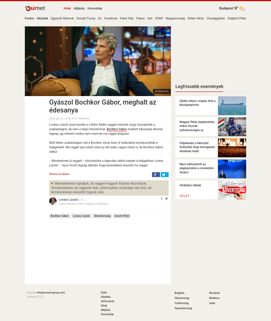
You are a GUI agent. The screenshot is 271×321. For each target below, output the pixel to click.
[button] (156, 174)
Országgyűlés (216, 18)
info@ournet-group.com (51, 292)
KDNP (159, 18)
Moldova (214, 298)
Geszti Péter (122, 216)
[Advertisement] (109, 248)
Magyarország (175, 18)
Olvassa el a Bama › (59, 174)
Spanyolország (183, 308)
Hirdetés (106, 296)
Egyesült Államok (62, 18)
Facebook (110, 18)
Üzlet (185, 196)
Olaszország (182, 298)
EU (99, 18)
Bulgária (179, 292)
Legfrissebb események (199, 86)
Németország (102, 216)
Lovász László (68, 199)
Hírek (67, 8)
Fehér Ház (126, 18)
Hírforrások (107, 301)
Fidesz (140, 18)
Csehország (182, 303)
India (212, 303)
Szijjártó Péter (237, 18)
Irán (149, 18)
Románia (214, 292)
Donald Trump (85, 18)
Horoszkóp (95, 8)
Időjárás (79, 8)
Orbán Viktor (195, 18)
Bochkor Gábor (117, 129)
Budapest (226, 8)
